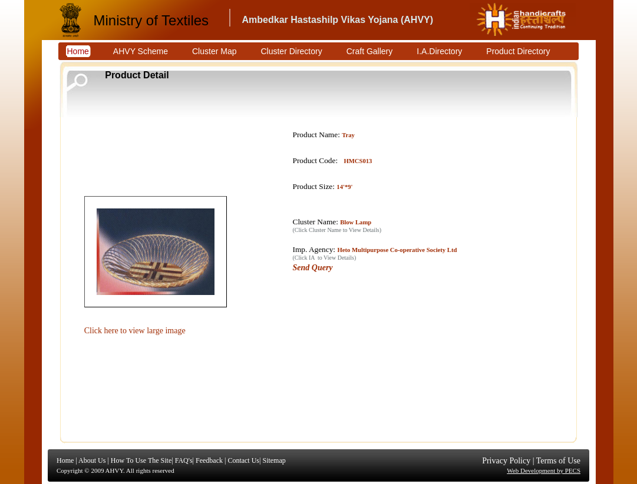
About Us (91, 460)
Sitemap (273, 460)
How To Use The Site (141, 460)
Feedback (209, 460)
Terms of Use (558, 460)
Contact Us (243, 460)
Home (65, 460)
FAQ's (184, 460)
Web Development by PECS (543, 470)
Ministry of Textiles (151, 20)
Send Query (313, 267)
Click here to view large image (135, 330)
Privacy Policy (506, 460)
